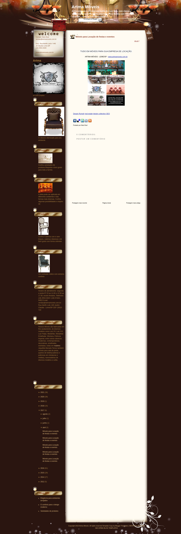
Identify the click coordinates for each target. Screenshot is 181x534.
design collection (99, 114)
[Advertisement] (106, 44)
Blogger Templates (121, 526)
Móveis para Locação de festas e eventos (95, 37)
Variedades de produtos (49, 511)
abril (44, 428)
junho (45, 423)
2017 (42, 410)
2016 (42, 468)
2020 (42, 397)
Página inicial (107, 203)
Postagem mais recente (79, 203)
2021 (42, 392)
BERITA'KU (133, 526)
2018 (42, 406)
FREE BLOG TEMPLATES (108, 528)
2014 (42, 477)
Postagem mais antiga (133, 203)
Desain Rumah (78, 114)
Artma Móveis (85, 6)
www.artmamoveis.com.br (117, 57)
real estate (89, 114)
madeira (57, 346)
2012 (42, 482)
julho (44, 418)
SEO (108, 114)
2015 (42, 473)
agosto (45, 414)
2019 (42, 401)
